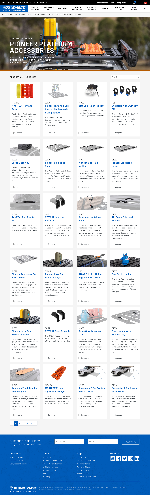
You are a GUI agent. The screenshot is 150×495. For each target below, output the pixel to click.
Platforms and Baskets (43, 14)
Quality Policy (82, 487)
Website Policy (71, 487)
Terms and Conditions (46, 487)
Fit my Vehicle (40, 3)
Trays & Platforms (77, 8)
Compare (18, 133)
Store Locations (16, 457)
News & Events (49, 470)
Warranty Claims (84, 467)
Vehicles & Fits (49, 8)
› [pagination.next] (35, 423)
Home (4, 14)
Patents (107, 487)
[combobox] (125, 77)
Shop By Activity (35, 8)
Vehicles (115, 487)
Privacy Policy (59, 487)
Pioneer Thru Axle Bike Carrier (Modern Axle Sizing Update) (57, 109)
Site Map (123, 487)
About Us (47, 457)
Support (105, 9)
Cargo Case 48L (20, 163)
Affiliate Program (50, 467)
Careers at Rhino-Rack (52, 461)
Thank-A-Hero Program (52, 464)
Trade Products (133, 8)
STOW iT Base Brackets (57, 331)
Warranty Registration (86, 461)
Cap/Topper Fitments (19, 464)
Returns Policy (83, 470)
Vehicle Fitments (17, 461)
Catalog (46, 477)
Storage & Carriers (91, 8)
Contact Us (81, 457)
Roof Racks (63, 9)
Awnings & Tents (120, 8)
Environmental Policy (96, 487)
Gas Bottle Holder (121, 274)
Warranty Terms (83, 464)
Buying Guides (83, 474)
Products (14, 14)
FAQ (45, 474)
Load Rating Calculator (86, 477)
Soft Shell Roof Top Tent (91, 106)
